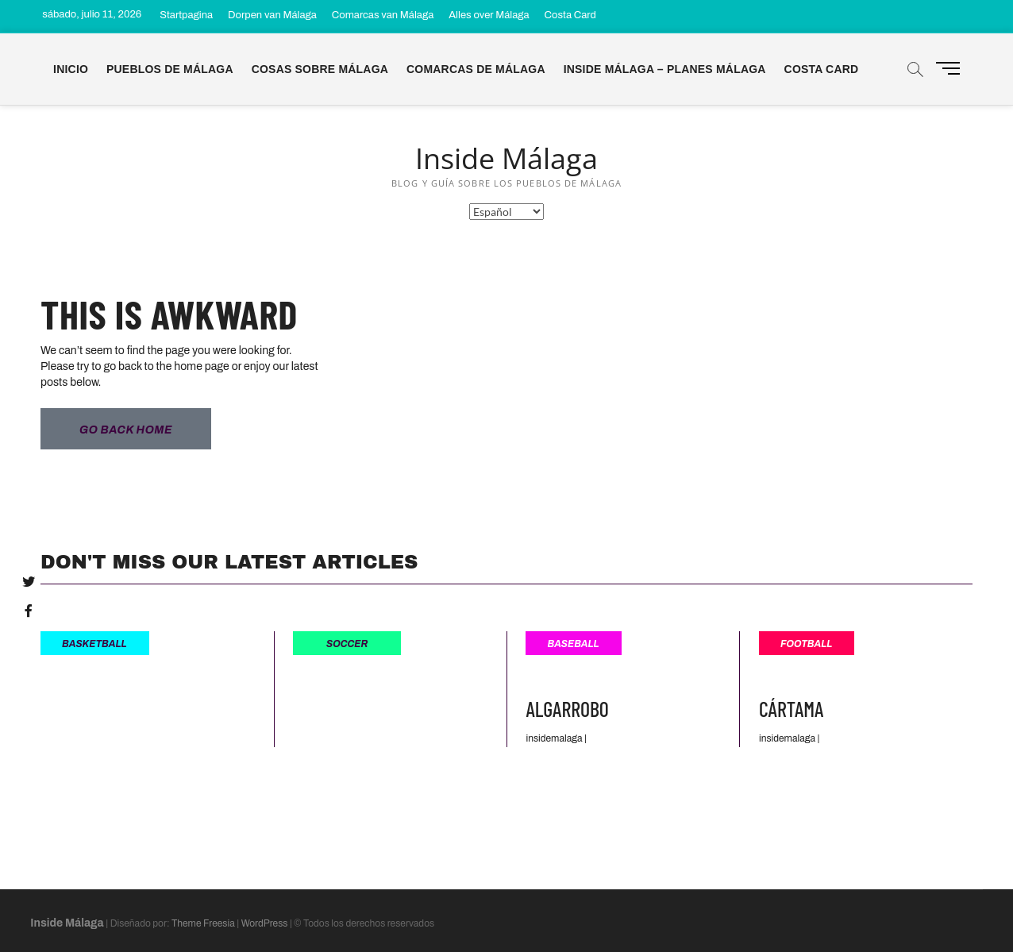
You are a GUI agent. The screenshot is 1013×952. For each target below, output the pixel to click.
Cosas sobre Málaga (320, 69)
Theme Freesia (203, 922)
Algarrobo (567, 708)
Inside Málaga (506, 158)
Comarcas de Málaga (475, 69)
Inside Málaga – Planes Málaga (665, 69)
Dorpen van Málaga (272, 15)
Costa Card (570, 15)
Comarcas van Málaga (382, 15)
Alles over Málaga (489, 15)
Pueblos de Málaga (169, 69)
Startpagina (186, 15)
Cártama (791, 708)
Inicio (70, 69)
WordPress (264, 922)
